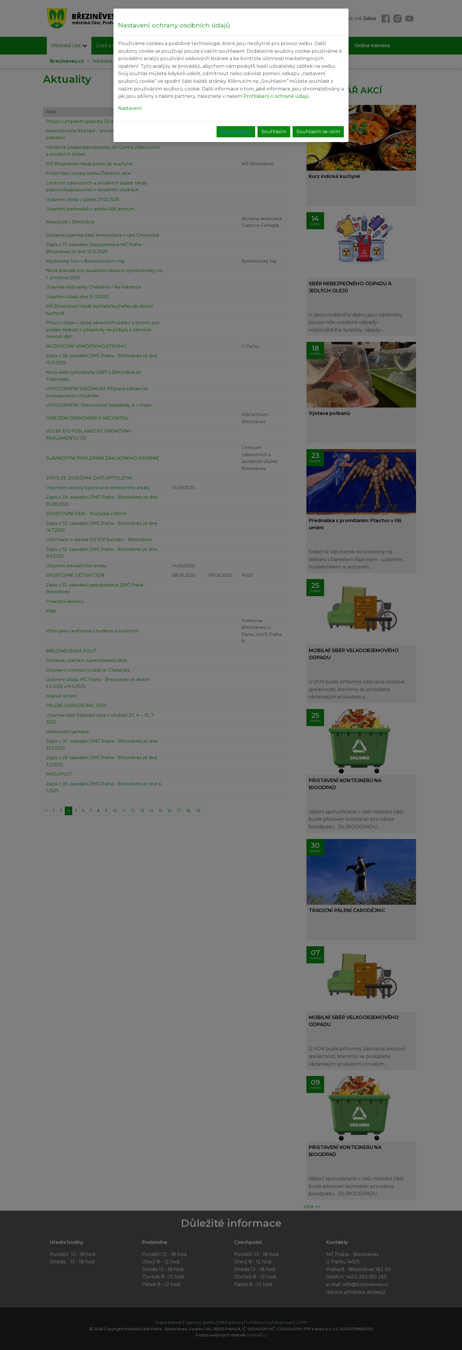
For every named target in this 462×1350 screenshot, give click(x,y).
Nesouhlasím (235, 131)
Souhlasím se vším (318, 131)
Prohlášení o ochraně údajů (276, 96)
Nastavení (130, 108)
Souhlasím (273, 131)
